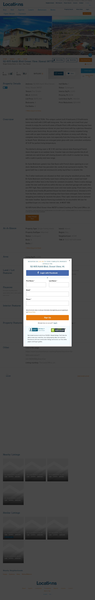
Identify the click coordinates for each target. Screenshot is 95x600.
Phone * (28, 299)
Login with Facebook (47, 273)
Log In (55, 323)
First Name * (30, 281)
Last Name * (53, 281)
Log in (41, 261)
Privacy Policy (31, 312)
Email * (28, 290)
